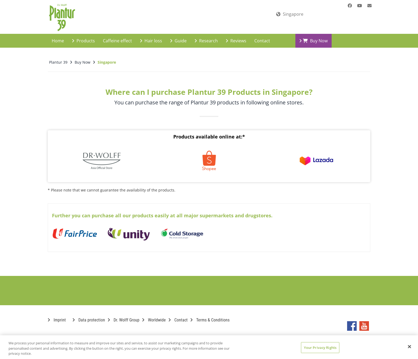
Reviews (236, 36)
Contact (262, 36)
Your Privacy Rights (320, 347)
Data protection (89, 315)
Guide (178, 36)
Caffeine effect (117, 36)
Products (83, 36)
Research (206, 36)
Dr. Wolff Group (123, 315)
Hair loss (151, 36)
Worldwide (154, 315)
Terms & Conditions (210, 315)
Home (58, 36)
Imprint (57, 315)
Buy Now (313, 36)
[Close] (409, 346)
